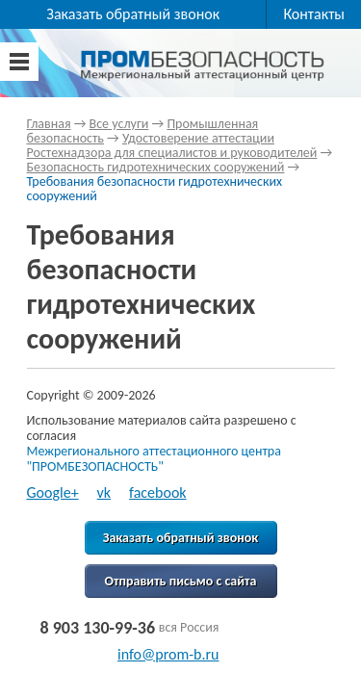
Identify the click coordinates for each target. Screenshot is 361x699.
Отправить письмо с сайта (181, 581)
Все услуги (119, 124)
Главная (49, 124)
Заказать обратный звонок (132, 14)
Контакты (314, 14)
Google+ (53, 492)
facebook (158, 492)
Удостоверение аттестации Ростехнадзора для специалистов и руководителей (172, 145)
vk (104, 492)
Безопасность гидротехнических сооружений (156, 167)
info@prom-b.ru (168, 654)
